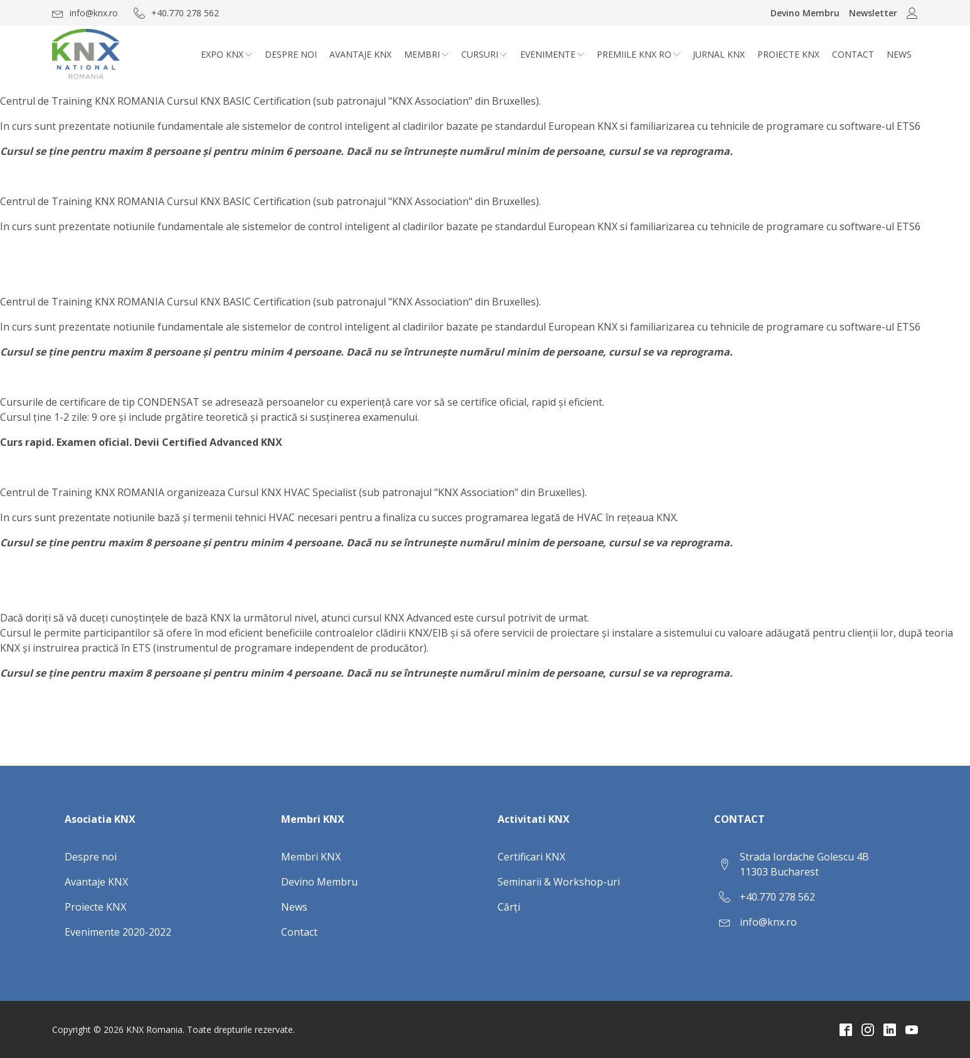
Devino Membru (804, 13)
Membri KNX (311, 857)
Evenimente (552, 54)
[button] (85, 12)
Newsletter (873, 13)
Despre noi (291, 54)
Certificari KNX (531, 857)
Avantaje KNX (360, 54)
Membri (426, 54)
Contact (853, 54)
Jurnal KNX (719, 54)
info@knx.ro (768, 922)
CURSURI (484, 54)
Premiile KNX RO (638, 54)
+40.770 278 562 (777, 897)
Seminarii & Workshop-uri (559, 882)
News (899, 54)
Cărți (509, 907)
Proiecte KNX (788, 54)
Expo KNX (226, 54)
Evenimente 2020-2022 (118, 932)
